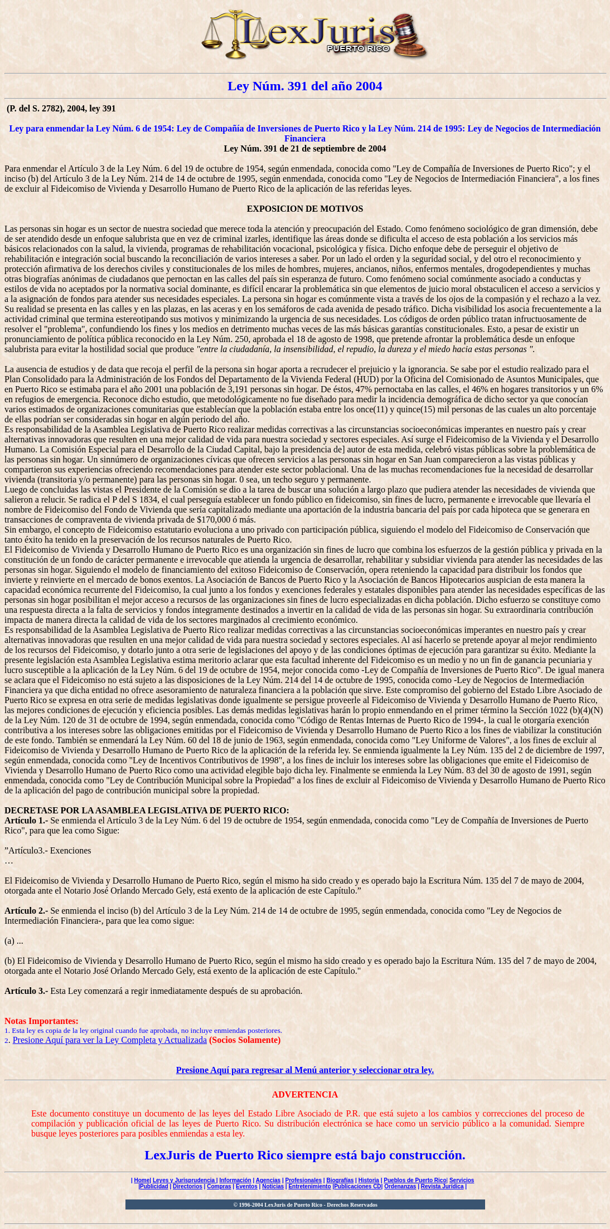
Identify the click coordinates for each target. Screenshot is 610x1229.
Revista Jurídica (442, 1186)
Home (142, 1180)
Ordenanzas (400, 1186)
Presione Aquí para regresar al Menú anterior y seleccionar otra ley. (305, 1070)
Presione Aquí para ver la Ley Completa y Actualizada (110, 1040)
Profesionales (303, 1180)
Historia (369, 1180)
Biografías (340, 1180)
